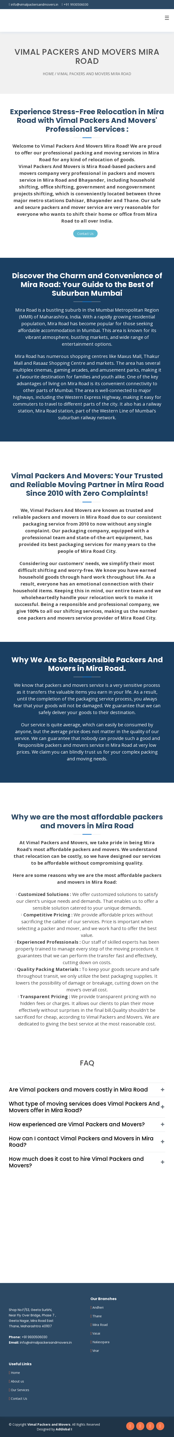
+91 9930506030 (76, 4)
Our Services (20, 1390)
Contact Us (19, 1398)
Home (48, 73)
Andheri (98, 1307)
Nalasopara (100, 1342)
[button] (87, 1090)
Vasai (96, 1333)
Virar (95, 1350)
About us (17, 1381)
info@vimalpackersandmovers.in (34, 4)
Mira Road (100, 1324)
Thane (97, 1316)
